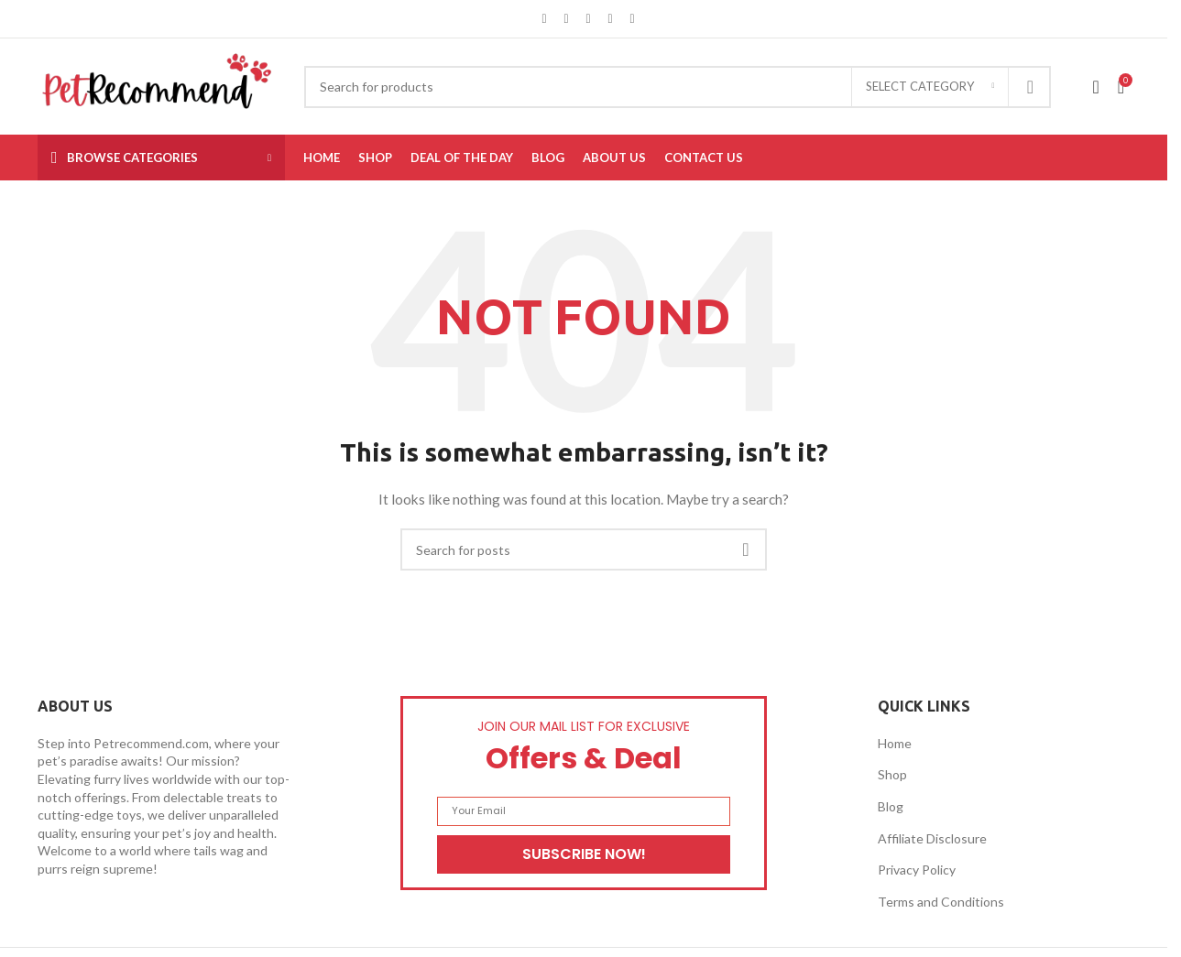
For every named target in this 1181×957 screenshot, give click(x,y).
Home (895, 743)
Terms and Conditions (941, 901)
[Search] (677, 87)
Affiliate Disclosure (932, 838)
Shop (892, 774)
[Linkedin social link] (610, 18)
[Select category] (930, 87)
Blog (890, 806)
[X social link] (566, 18)
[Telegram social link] (632, 18)
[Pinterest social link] (588, 18)
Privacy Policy (917, 869)
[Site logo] (157, 84)
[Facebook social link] (544, 18)
